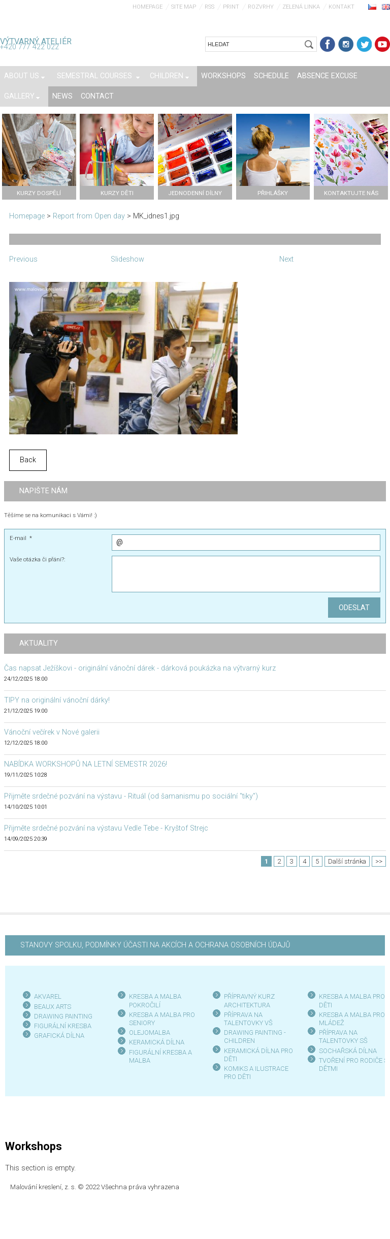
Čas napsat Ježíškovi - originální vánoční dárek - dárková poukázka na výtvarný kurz (140, 668)
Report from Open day (89, 216)
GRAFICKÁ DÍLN (57, 1035)
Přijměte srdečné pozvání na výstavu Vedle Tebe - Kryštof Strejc (106, 828)
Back (28, 460)
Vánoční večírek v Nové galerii (52, 732)
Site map (183, 7)
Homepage (147, 7)
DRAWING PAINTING (63, 1016)
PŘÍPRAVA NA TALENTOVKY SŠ (343, 1036)
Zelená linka (301, 7)
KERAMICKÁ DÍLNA (156, 1042)
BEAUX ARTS (52, 1006)
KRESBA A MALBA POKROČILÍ (155, 1000)
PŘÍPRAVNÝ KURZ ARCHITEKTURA (249, 1000)
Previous (23, 259)
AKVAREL (47, 996)
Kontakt (341, 7)
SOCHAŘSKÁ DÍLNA (348, 1051)
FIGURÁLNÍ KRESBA (62, 1026)
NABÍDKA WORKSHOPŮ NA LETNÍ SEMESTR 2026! (85, 764)
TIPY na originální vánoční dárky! (57, 700)
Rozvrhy (261, 7)
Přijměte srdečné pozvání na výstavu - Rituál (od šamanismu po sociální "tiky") (131, 796)
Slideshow (127, 259)
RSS (209, 7)
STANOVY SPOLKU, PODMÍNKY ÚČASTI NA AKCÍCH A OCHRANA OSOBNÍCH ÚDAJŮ (155, 945)
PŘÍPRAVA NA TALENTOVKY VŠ (248, 1019)
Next (286, 259)
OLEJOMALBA (149, 1032)
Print (231, 7)
